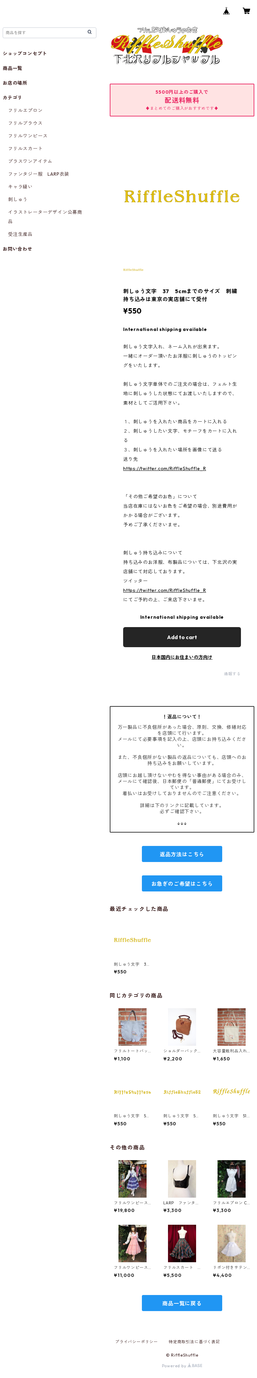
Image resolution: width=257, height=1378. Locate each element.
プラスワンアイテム (30, 161)
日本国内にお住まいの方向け (182, 657)
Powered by (182, 1365)
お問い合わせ (17, 249)
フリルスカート (25, 149)
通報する (232, 673)
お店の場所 (15, 83)
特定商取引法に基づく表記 (194, 1341)
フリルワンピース (28, 136)
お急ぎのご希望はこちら (182, 883)
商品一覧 (12, 68)
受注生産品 (20, 234)
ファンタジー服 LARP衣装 (38, 174)
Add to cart (182, 637)
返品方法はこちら (182, 854)
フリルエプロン (25, 110)
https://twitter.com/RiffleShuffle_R (164, 468)
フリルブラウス (25, 123)
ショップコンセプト (25, 54)
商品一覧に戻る (182, 1303)
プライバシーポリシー (136, 1341)
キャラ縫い (20, 187)
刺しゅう (18, 199)
